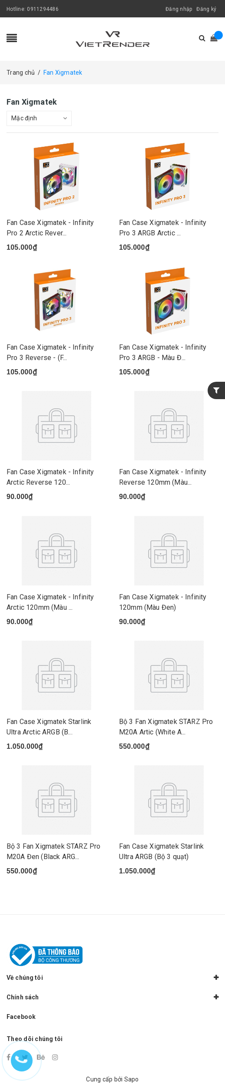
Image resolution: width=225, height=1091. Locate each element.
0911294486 (43, 9)
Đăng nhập (178, 9)
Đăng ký (206, 9)
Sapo (131, 1079)
